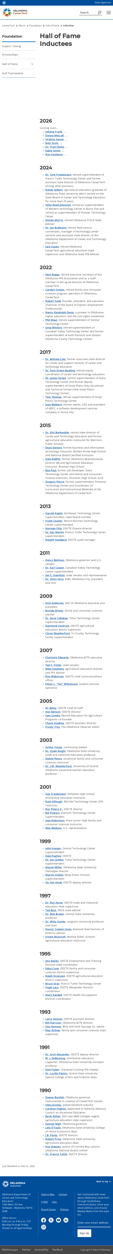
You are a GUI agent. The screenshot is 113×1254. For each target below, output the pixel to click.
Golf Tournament (12, 73)
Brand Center (48, 1209)
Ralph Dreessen (55, 976)
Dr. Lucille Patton (56, 1073)
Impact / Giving (11, 46)
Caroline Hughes (55, 1108)
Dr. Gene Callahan (56, 618)
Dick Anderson (54, 603)
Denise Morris (54, 220)
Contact (63, 1194)
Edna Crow (52, 968)
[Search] (90, 12)
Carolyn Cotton (54, 289)
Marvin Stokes (54, 875)
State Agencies (103, 2)
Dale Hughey (53, 856)
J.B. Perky (51, 1135)
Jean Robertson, (55, 820)
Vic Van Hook (53, 882)
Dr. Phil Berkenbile (57, 432)
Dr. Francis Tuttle (56, 1154)
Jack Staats (52, 246)
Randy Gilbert (54, 189)
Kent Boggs (52, 274)
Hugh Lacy (52, 987)
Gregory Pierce (54, 481)
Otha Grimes (53, 1105)
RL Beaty (50, 708)
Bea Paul (50, 470)
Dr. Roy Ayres (54, 902)
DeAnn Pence (53, 758)
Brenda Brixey (54, 610)
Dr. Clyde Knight (55, 751)
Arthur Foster (54, 747)
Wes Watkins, (53, 828)
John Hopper (53, 848)
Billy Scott (51, 143)
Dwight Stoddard (56, 539)
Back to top (103, 1181)
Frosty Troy (52, 727)
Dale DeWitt (52, 459)
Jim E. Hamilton (55, 575)
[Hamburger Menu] (109, 12)
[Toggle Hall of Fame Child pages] (32, 64)
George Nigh (53, 1124)
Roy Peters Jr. (53, 809)
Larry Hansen (53, 1019)
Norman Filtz (53, 528)
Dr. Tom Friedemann (58, 174)
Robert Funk (53, 301)
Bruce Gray (52, 983)
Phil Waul (51, 320)
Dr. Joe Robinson (55, 227)
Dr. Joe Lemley (54, 859)
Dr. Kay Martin (54, 532)
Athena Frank (53, 131)
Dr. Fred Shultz (54, 147)
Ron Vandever (54, 154)
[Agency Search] (99, 12)
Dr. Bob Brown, (55, 914)
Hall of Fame (10, 64)
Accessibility (41, 1249)
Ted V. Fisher (53, 665)
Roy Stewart (53, 1146)
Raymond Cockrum (57, 625)
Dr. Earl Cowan (54, 567)
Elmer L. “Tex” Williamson (61, 684)
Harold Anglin (54, 513)
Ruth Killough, (54, 801)
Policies (64, 1209)
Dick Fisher (52, 1069)
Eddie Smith (52, 150)
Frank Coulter (54, 520)
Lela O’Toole (53, 1127)
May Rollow (52, 1030)
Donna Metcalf (54, 135)
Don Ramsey (53, 1026)
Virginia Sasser (54, 139)
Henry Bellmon (54, 560)
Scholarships (10, 54)
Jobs (54, 1202)
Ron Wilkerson (54, 676)
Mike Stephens (54, 668)
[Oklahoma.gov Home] (4, 2)
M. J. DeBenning (55, 1058)
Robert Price (53, 1139)
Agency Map (47, 1194)
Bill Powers (52, 813)
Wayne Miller (53, 867)
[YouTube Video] (75, 81)
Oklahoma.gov (10, 1249)
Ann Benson (52, 711)
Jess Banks (52, 961)
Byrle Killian (53, 1116)
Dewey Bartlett (54, 1097)
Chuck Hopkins (54, 723)
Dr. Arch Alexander (57, 1054)
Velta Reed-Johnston (58, 205)
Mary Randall (53, 995)
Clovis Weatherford (57, 633)
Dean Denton (53, 447)
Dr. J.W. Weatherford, (58, 766)
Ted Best (50, 910)
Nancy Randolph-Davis (59, 312)
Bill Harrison (53, 1022)
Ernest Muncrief (55, 936)
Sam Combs (52, 715)
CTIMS (44, 1202)
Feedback (57, 1249)
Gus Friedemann (55, 794)
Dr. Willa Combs (55, 921)
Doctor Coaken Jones (58, 929)
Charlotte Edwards (57, 657)
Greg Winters (53, 327)
